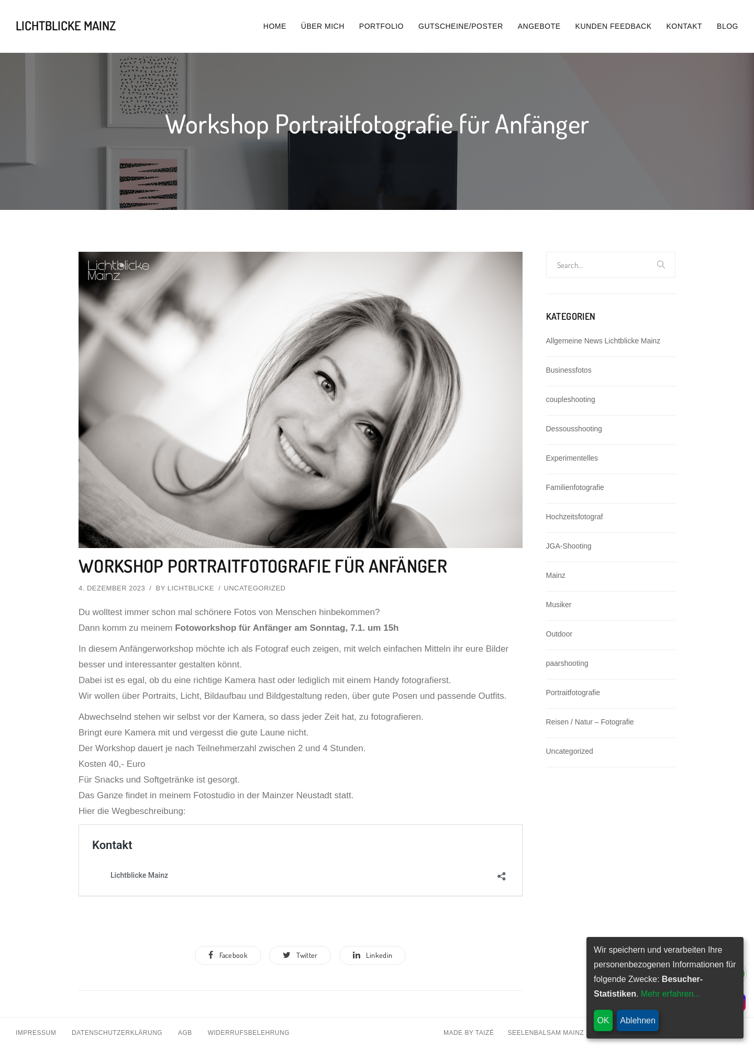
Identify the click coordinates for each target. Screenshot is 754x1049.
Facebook (227, 955)
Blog (727, 26)
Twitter (300, 955)
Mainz (556, 575)
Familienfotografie (575, 487)
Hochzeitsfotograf (574, 516)
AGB (185, 1033)
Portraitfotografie (573, 692)
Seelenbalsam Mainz (545, 1033)
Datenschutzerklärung (117, 1033)
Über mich (323, 26)
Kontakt (685, 26)
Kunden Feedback (613, 26)
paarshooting (567, 663)
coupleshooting (570, 399)
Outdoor (559, 634)
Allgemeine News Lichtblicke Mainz (603, 341)
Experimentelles (572, 458)
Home (274, 26)
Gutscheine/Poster (460, 26)
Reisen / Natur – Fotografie (590, 722)
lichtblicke (191, 588)
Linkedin (373, 955)
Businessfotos (569, 370)
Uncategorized (254, 588)
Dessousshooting (574, 429)
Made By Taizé (468, 1033)
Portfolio (381, 26)
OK (603, 1020)
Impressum (36, 1033)
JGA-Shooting (569, 546)
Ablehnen (638, 1020)
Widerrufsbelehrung (249, 1033)
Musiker (559, 604)
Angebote (539, 26)
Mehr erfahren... (671, 993)
